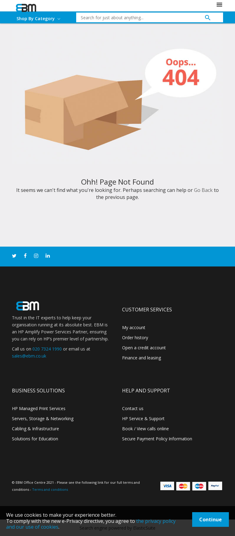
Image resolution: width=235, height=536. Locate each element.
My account (133, 327)
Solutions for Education (35, 439)
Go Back (203, 190)
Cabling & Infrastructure (35, 428)
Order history (135, 337)
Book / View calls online (145, 428)
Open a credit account (144, 348)
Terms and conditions (50, 489)
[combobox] (145, 17)
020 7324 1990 (47, 349)
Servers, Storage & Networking (42, 418)
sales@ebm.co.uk (29, 356)
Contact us (133, 408)
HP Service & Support (143, 418)
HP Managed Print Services (38, 408)
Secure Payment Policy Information (157, 439)
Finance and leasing (141, 358)
